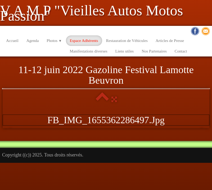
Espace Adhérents (84, 41)
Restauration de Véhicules (127, 41)
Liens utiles (124, 51)
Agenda (32, 41)
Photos (54, 41)
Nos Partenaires (154, 51)
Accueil (12, 41)
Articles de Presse (170, 41)
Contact (181, 51)
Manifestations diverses (88, 51)
